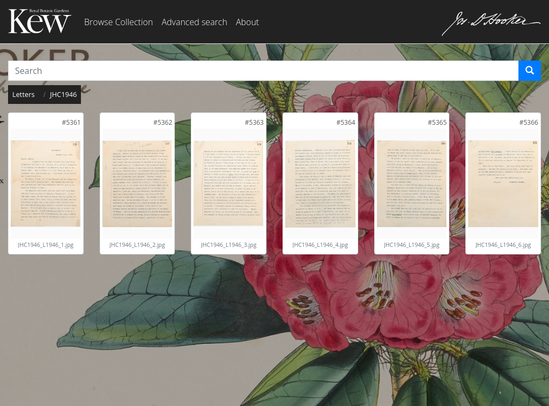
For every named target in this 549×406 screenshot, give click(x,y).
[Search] (529, 71)
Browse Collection (118, 22)
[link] (71, 122)
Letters (23, 94)
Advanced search (194, 22)
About (247, 22)
